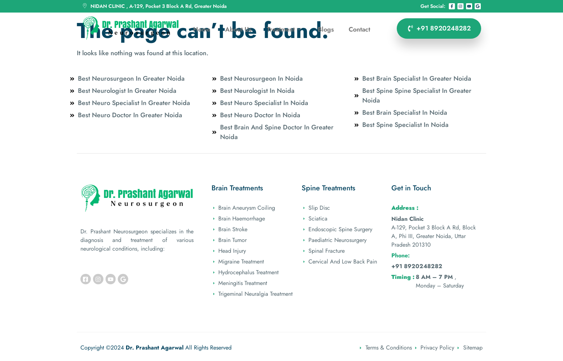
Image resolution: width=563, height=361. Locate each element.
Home (201, 29)
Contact (361, 29)
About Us (238, 29)
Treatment (283, 29)
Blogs (326, 29)
